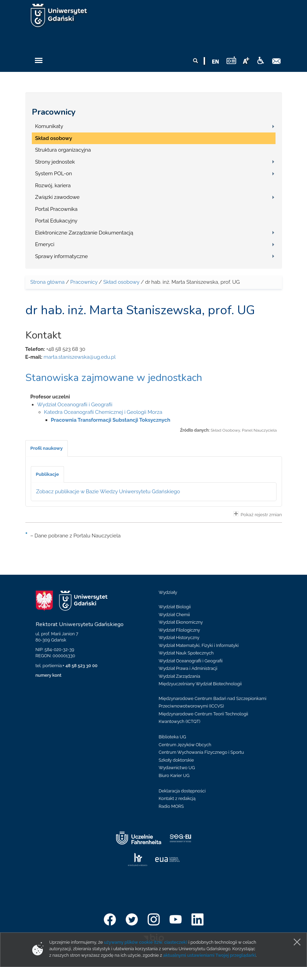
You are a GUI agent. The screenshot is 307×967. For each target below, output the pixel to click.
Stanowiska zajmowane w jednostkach (113, 378)
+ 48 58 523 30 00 (80, 665)
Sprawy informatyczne (61, 256)
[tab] (46, 448)
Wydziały (168, 592)
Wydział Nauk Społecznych (186, 653)
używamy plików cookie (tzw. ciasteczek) (146, 942)
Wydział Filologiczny (179, 630)
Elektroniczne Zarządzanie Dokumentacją (84, 233)
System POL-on (53, 173)
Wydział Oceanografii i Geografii (75, 405)
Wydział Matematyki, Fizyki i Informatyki (199, 645)
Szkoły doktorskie (176, 760)
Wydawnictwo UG (177, 767)
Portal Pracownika (56, 209)
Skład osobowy (53, 138)
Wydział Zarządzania (179, 676)
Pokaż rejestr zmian (257, 514)
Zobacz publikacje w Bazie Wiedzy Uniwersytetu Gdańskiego (108, 491)
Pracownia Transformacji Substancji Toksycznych (110, 420)
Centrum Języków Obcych (185, 744)
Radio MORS (171, 806)
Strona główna (47, 282)
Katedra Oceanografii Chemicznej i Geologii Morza (103, 412)
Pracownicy (54, 111)
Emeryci (44, 244)
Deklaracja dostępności (182, 790)
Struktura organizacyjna (63, 150)
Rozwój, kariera (53, 185)
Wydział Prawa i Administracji (188, 668)
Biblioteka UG (172, 736)
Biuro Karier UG (174, 775)
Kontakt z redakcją (177, 798)
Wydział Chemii (174, 614)
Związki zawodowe (57, 197)
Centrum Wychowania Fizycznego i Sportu (201, 752)
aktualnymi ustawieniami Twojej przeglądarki (209, 955)
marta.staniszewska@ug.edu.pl (79, 357)
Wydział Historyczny (179, 637)
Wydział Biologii (175, 606)
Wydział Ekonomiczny (181, 622)
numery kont (49, 675)
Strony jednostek (55, 162)
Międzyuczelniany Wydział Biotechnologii (200, 683)
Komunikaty (49, 126)
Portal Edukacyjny (56, 221)
